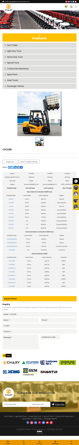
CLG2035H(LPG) (12, 245)
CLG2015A (12, 267)
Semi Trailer (12, 45)
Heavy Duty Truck (15, 58)
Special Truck (13, 64)
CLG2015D (12, 264)
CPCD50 (11, 224)
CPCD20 (11, 205)
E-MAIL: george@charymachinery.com (17, 1)
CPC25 (11, 209)
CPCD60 (11, 227)
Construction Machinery (18, 70)
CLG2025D (12, 289)
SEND (9, 360)
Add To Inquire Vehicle (29, 165)
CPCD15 (11, 202)
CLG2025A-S (12, 285)
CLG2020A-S (12, 278)
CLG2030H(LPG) (12, 242)
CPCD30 (11, 216)
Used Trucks (12, 83)
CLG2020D (12, 282)
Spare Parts (12, 76)
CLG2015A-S (12, 271)
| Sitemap (39, 437)
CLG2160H (12, 253)
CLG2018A (12, 274)
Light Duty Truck (14, 51)
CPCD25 (11, 213)
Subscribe (59, 408)
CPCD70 (11, 231)
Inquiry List (10, 165)
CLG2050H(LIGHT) (11, 249)
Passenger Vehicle (15, 89)
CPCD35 (11, 220)
